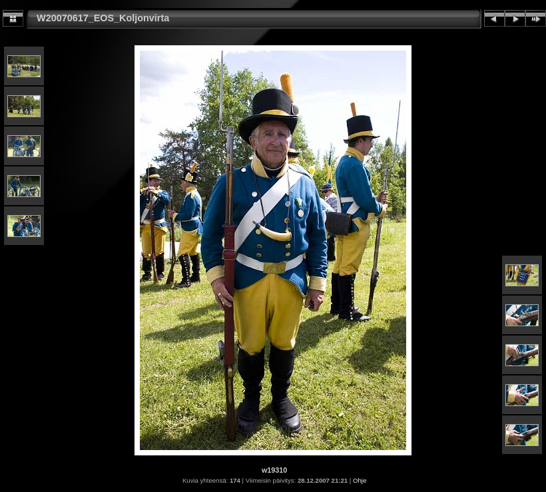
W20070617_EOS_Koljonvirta (103, 18)
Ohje (359, 480)
